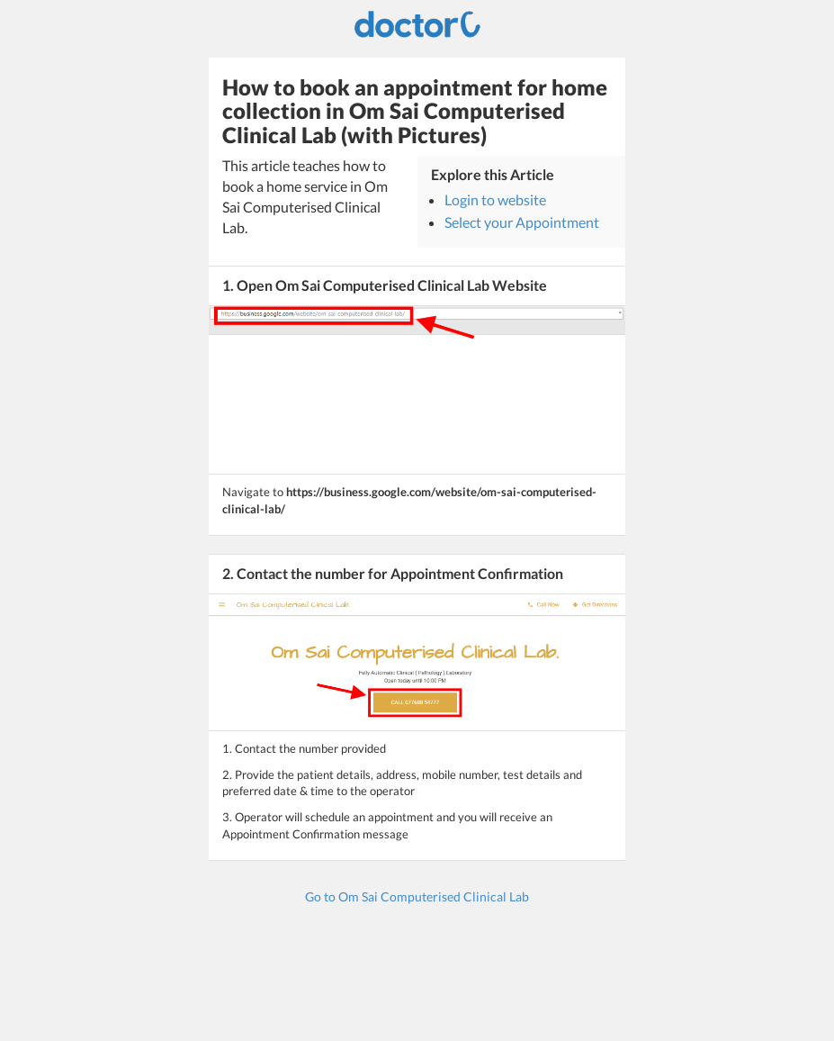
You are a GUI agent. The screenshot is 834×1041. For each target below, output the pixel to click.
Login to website (495, 199)
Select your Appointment (521, 222)
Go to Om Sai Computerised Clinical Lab (417, 896)
